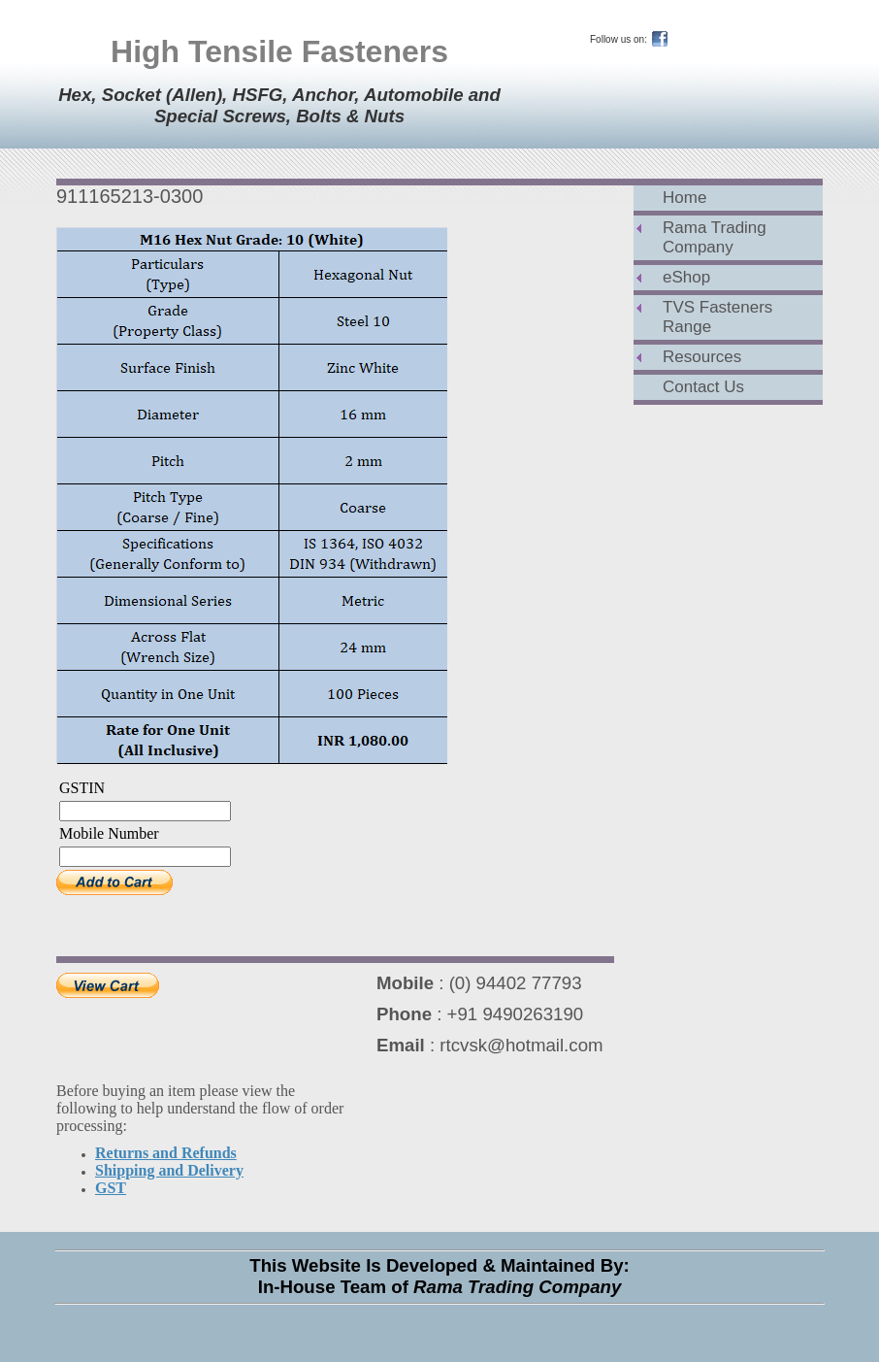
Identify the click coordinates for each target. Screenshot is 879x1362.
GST (110, 1187)
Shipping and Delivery (169, 1170)
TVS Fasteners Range (717, 317)
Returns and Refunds (166, 1153)
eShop (686, 277)
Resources (702, 357)
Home (684, 197)
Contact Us (703, 387)
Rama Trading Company (714, 237)
